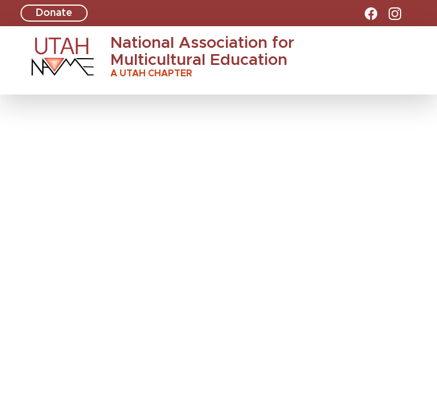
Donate (54, 13)
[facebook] (371, 13)
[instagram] (395, 13)
